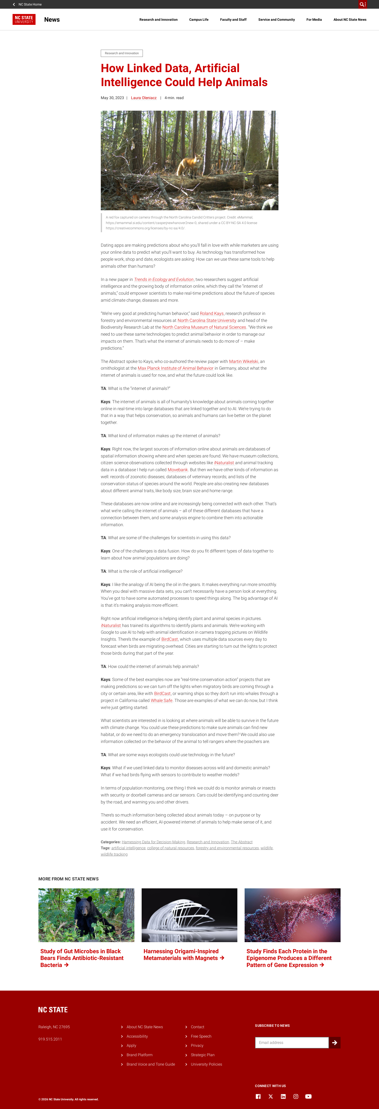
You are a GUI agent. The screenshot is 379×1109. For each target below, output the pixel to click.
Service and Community (276, 19)
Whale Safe (161, 700)
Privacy (197, 1045)
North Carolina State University (207, 320)
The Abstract (242, 842)
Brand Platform (140, 1055)
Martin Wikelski (243, 361)
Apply (131, 1045)
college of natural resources (170, 848)
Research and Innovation (158, 19)
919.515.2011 (50, 1039)
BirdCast (169, 639)
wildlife (267, 848)
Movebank (178, 469)
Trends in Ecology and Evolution (164, 279)
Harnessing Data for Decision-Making (153, 842)
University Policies (206, 1064)
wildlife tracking (114, 854)
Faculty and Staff (233, 19)
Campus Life (199, 19)
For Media (314, 19)
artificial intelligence (128, 848)
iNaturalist (224, 462)
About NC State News (350, 19)
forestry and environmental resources (227, 848)
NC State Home (30, 4)
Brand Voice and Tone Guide (151, 1064)
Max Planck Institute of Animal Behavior (175, 368)
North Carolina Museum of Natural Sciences (204, 327)
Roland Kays (212, 313)
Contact (197, 1027)
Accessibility (137, 1036)
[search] (362, 4)
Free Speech (201, 1036)
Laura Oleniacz (144, 97)
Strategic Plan (203, 1055)
